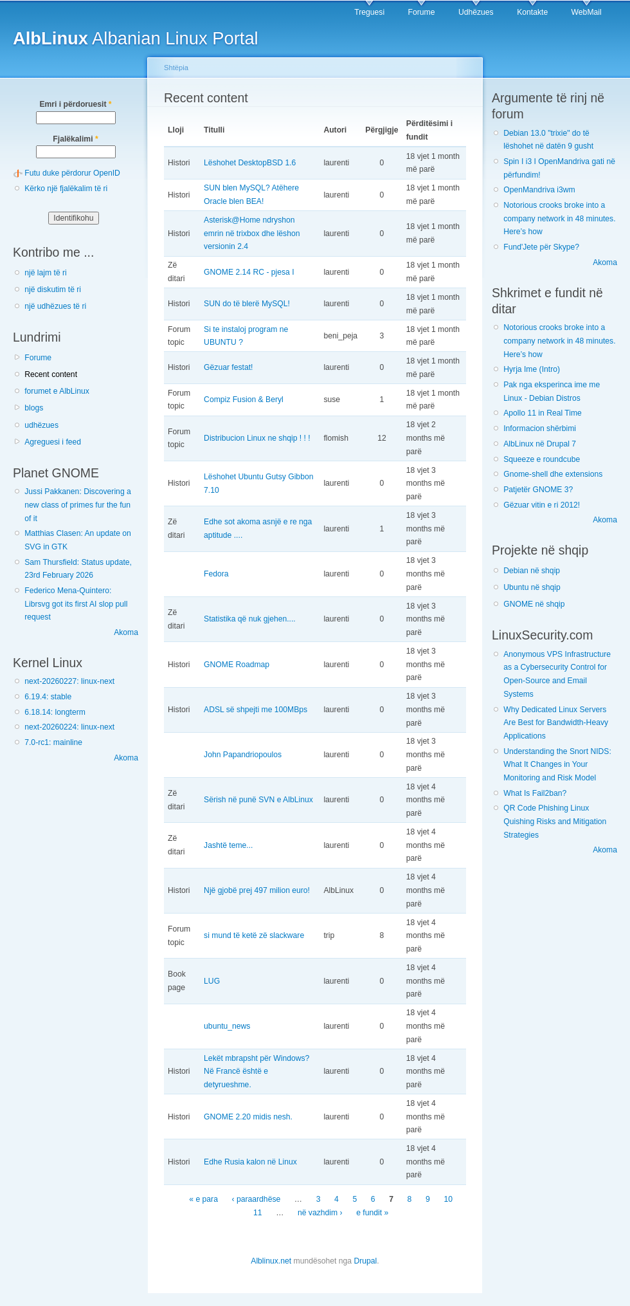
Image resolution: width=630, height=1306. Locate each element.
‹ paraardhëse (256, 1199)
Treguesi (369, 12)
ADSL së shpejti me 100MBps (255, 709)
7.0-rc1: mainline (53, 742)
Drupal (365, 1260)
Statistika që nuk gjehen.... (250, 618)
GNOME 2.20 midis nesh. (248, 1116)
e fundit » (372, 1212)
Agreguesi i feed (52, 441)
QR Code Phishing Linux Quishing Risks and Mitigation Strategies (554, 821)
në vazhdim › (320, 1212)
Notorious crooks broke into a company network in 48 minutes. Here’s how (559, 218)
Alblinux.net (271, 1260)
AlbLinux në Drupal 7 (539, 443)
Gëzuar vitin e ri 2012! (541, 505)
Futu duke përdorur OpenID (72, 173)
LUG (212, 981)
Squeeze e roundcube (541, 459)
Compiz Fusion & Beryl (244, 399)
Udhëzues (476, 12)
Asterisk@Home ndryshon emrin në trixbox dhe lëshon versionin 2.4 (252, 233)
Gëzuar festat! (228, 367)
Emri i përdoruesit (75, 104)
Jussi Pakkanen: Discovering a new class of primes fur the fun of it (77, 504)
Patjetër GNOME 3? (538, 489)
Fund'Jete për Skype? (541, 247)
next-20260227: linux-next (69, 681)
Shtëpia (176, 67)
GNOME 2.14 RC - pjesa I (249, 272)
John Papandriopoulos (243, 754)
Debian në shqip (531, 570)
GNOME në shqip (533, 604)
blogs (33, 407)
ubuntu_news (227, 1026)
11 (257, 1212)
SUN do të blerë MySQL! (247, 303)
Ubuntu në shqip (532, 587)
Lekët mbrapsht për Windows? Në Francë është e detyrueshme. (256, 1071)
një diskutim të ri (52, 289)
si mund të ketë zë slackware (254, 935)
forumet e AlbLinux (56, 391)
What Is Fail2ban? (534, 793)
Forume (421, 12)
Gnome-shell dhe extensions (552, 474)
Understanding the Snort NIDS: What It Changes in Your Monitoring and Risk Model (557, 764)
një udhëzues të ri (55, 306)
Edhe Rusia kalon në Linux (250, 1161)
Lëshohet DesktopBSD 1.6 (250, 162)
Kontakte (532, 12)
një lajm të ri (45, 272)
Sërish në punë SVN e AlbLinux (258, 799)
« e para (203, 1199)
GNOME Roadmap (236, 664)
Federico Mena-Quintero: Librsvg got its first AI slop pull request (75, 603)
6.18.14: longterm (55, 712)
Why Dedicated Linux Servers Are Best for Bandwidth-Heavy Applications (555, 722)
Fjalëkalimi (75, 138)
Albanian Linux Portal (135, 38)
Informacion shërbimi (539, 428)
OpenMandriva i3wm (539, 189)
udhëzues (41, 425)
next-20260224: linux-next (69, 726)
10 (448, 1199)
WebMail (587, 12)
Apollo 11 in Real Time (542, 413)
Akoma (126, 632)
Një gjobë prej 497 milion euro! (257, 890)
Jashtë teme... (228, 845)
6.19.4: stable (47, 696)
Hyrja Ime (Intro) (531, 369)
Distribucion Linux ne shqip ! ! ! (257, 438)
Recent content (50, 374)
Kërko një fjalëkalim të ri (65, 188)
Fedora (216, 573)
